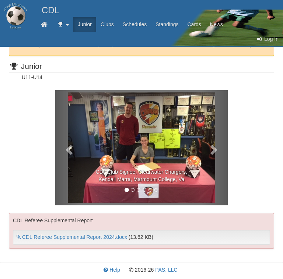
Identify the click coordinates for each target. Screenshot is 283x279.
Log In (267, 39)
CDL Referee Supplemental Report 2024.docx (72, 237)
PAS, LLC (166, 270)
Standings (167, 24)
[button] (68, 147)
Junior (85, 24)
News (216, 24)
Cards (194, 24)
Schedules (135, 24)
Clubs (107, 24)
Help (112, 270)
